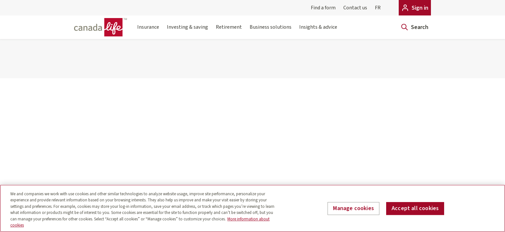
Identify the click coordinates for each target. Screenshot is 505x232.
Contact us (355, 7)
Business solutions (270, 31)
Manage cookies (353, 209)
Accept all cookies (415, 209)
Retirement (229, 31)
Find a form (323, 7)
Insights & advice (318, 31)
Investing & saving (187, 31)
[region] (252, 208)
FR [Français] (378, 7)
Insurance (148, 31)
